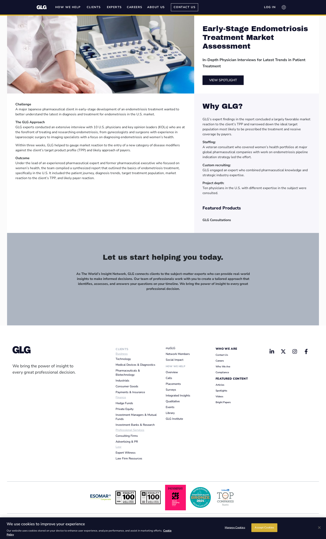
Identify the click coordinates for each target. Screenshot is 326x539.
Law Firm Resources (129, 458)
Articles (220, 384)
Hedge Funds (124, 403)
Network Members (178, 354)
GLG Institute (174, 419)
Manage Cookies (235, 528)
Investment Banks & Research (135, 425)
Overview (172, 372)
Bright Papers (223, 402)
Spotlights (221, 390)
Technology (123, 359)
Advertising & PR (127, 442)
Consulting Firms (127, 436)
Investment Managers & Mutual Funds (136, 417)
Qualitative (173, 401)
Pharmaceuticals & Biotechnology (128, 373)
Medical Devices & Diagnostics (135, 365)
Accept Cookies (264, 528)
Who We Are (226, 349)
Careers (220, 360)
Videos (219, 396)
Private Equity (124, 409)
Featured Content (232, 379)
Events (170, 407)
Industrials (122, 381)
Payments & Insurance (130, 392)
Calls (169, 378)
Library (170, 413)
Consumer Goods (127, 386)
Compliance (222, 372)
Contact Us (222, 355)
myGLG (170, 348)
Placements (173, 384)
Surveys (171, 390)
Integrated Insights (178, 395)
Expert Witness (126, 453)
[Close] (319, 527)
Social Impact (174, 360)
